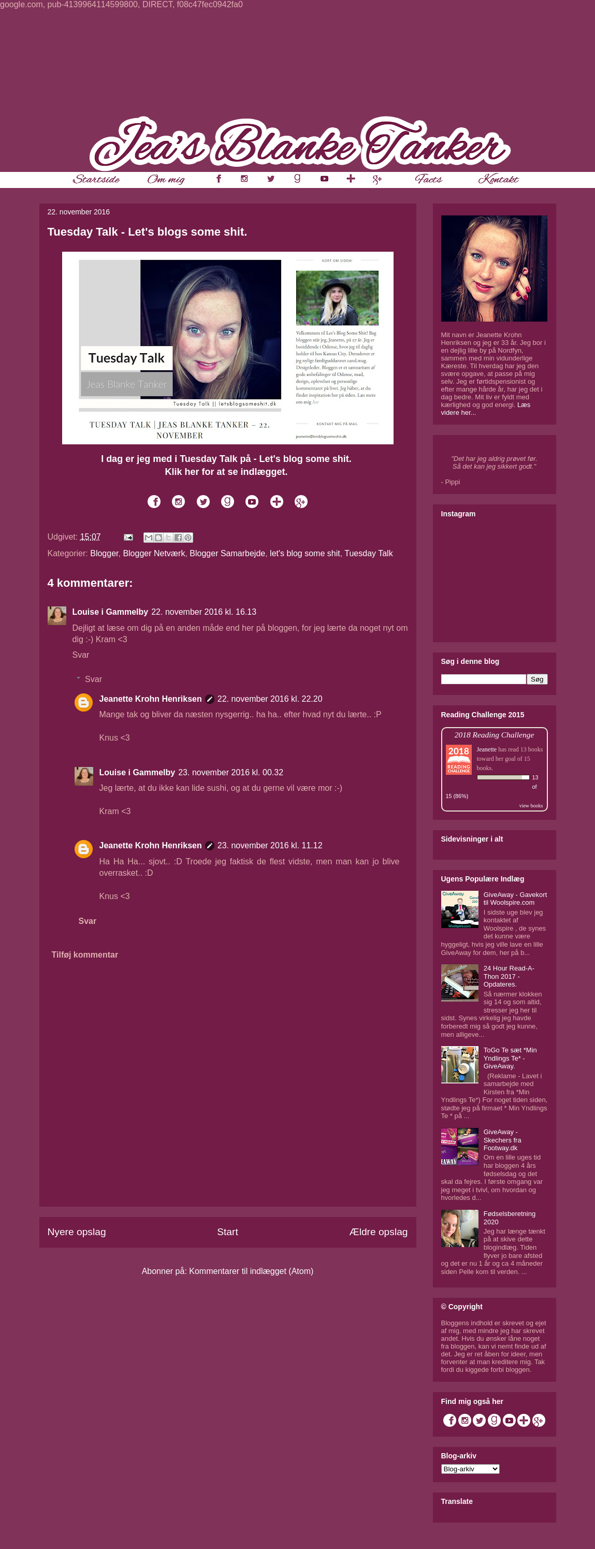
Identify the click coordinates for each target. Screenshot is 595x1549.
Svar (81, 654)
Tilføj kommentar (85, 954)
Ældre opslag (378, 1231)
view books (531, 805)
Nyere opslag (77, 1231)
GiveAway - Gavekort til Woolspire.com (515, 899)
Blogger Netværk (154, 553)
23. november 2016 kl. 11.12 (270, 845)
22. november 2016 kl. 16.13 (203, 611)
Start (227, 1231)
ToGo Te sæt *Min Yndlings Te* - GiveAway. (510, 1058)
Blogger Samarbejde (227, 553)
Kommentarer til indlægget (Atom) (251, 1271)
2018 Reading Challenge (494, 734)
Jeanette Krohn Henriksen (150, 698)
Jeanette (487, 749)
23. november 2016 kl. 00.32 (230, 772)
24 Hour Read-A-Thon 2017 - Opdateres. (509, 976)
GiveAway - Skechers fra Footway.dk (502, 1140)
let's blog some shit (305, 553)
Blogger (104, 553)
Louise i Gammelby (110, 611)
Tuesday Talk (368, 553)
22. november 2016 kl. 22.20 (270, 698)
